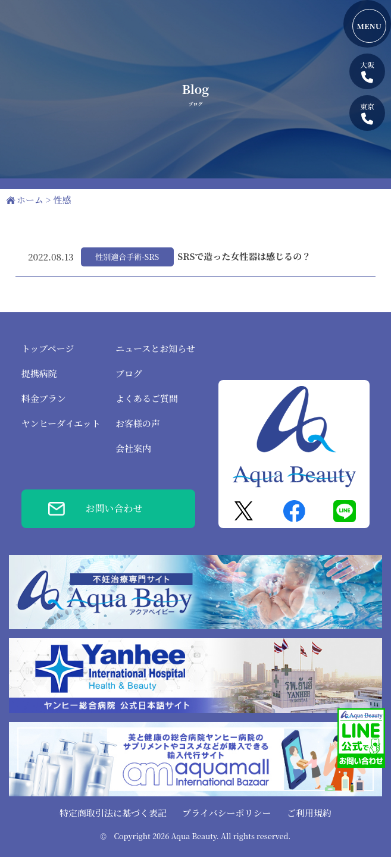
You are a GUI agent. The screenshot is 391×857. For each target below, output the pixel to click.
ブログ (128, 373)
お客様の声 (137, 423)
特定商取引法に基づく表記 (113, 812)
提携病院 (39, 373)
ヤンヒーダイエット (61, 423)
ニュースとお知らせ (155, 348)
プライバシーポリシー (226, 812)
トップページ (47, 348)
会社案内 (133, 448)
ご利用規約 (309, 812)
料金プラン (43, 398)
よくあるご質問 (146, 398)
